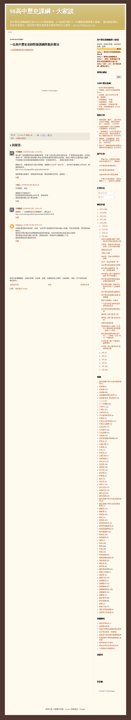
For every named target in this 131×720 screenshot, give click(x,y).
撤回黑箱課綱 (104, 569)
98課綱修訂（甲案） (106, 100)
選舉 (101, 604)
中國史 (101, 418)
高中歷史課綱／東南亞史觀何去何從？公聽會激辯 (110, 286)
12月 (104, 226)
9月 (103, 236)
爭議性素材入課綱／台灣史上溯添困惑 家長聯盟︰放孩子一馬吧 (111, 328)
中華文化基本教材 (106, 421)
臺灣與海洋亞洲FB (106, 643)
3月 (103, 366)
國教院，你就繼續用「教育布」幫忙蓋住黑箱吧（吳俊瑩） (109, 141)
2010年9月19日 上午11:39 (32, 208)
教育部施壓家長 (105, 526)
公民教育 (102, 430)
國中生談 (102, 493)
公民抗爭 (102, 427)
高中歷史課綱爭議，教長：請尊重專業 (109, 269)
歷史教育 (102, 598)
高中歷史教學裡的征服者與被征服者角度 (110, 280)
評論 (101, 549)
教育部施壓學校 (105, 529)
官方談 (101, 470)
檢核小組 (102, 606)
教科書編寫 (103, 532)
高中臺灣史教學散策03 (107, 166)
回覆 (17, 177)
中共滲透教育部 (105, 415)
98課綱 (18, 138)
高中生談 (102, 487)
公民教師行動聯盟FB (107, 648)
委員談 (101, 467)
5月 (103, 359)
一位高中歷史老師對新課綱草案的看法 (110, 305)
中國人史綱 (105, 253)
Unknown (19, 225)
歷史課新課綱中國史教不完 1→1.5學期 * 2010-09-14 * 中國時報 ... (111, 336)
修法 (101, 479)
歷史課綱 (102, 601)
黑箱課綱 (102, 555)
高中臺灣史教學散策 (107, 170)
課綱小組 (102, 578)
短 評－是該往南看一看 (110, 262)
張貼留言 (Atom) (21, 289)
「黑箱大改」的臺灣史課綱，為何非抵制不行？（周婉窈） (110, 160)
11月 (103, 229)
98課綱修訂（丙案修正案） (109, 104)
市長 (101, 450)
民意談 (101, 453)
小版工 (18, 185)
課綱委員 (102, 581)
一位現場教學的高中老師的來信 (21, 50)
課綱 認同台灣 (106, 250)
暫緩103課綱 (104, 572)
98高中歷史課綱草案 (106, 88)
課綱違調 (102, 592)
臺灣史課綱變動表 (110, 57)
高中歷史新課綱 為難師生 (110, 292)
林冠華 (101, 473)
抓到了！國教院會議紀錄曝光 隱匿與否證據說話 (110, 146)
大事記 (101, 409)
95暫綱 (101, 389)
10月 (104, 233)
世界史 (101, 441)
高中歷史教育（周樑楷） (108, 632)
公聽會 (101, 435)
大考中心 (102, 407)
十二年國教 (103, 404)
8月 (103, 353)
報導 (101, 546)
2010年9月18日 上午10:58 (32, 152)
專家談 (101, 514)
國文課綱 (102, 496)
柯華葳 (101, 476)
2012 (102, 216)
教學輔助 (102, 537)
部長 (101, 543)
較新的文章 (14, 285)
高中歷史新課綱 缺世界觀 (110, 265)
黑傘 (101, 552)
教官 (101, 517)
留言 (101, 197)
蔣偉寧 (101, 575)
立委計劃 (102, 456)
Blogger (82, 709)
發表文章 (102, 193)
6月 (103, 356)
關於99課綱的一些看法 (109, 300)
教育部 (101, 520)
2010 (102, 223)
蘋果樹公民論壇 (105, 612)
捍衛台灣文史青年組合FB (108, 645)
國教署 (101, 511)
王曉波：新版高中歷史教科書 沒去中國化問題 (110, 245)
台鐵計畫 (102, 444)
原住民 (101, 481)
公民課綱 (102, 433)
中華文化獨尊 (104, 424)
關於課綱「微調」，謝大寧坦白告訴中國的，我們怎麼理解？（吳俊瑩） (110, 122)
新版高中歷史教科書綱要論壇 (110, 635)
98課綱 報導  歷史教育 (107, 395)
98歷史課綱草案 (107, 323)
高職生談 (102, 490)
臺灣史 (101, 566)
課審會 (101, 595)
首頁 (10, 32)
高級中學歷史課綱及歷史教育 (110, 629)
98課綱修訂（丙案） (106, 102)
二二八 (101, 401)
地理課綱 (102, 458)
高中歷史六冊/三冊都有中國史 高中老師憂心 (110, 275)
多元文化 (102, 461)
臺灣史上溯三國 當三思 (110, 314)
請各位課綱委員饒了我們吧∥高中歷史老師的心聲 (111, 240)
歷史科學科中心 (105, 623)
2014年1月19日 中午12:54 (32, 225)
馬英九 (101, 484)
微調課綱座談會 (105, 558)
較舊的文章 (85, 285)
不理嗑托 (19, 152)
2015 (102, 209)
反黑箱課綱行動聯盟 (107, 438)
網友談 (101, 563)
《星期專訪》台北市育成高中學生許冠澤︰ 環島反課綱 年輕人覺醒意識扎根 (110, 134)
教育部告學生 (104, 523)
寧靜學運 (102, 560)
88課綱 (101, 386)
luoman (67, 709)
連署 (101, 540)
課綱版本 (102, 583)
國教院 (101, 509)
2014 (102, 213)
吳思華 (101, 464)
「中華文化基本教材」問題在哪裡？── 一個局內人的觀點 (110, 180)
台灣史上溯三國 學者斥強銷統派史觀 (110, 347)
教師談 (23, 138)
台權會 (101, 447)
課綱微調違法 (104, 589)
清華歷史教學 (104, 626)
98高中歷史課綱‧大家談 (42, 11)
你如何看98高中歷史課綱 (108, 174)
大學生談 (102, 412)
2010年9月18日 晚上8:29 (30, 185)
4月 (103, 363)
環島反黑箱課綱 (105, 609)
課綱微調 (102, 586)
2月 (103, 370)
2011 (101, 219)
